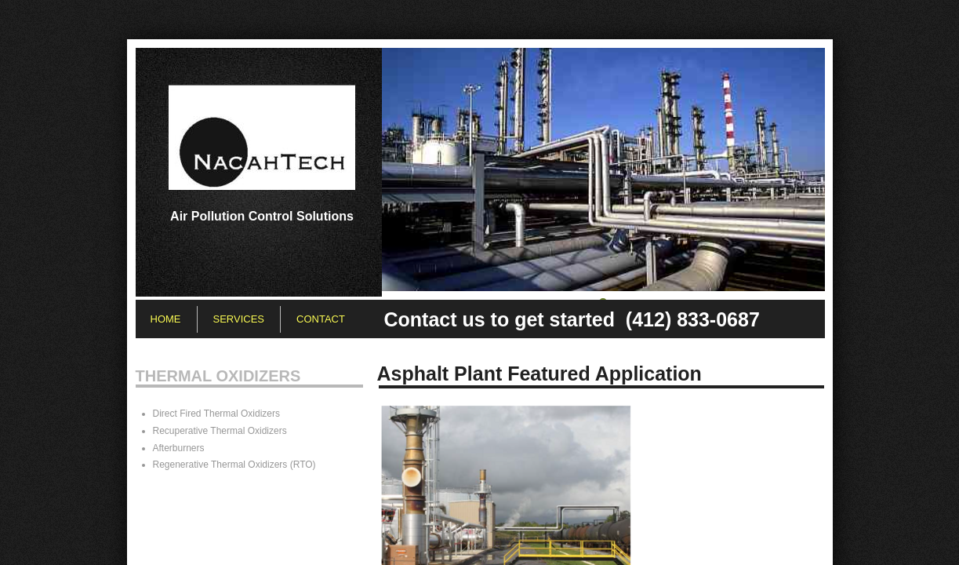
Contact (320, 319)
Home (166, 319)
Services (239, 319)
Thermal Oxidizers (218, 376)
